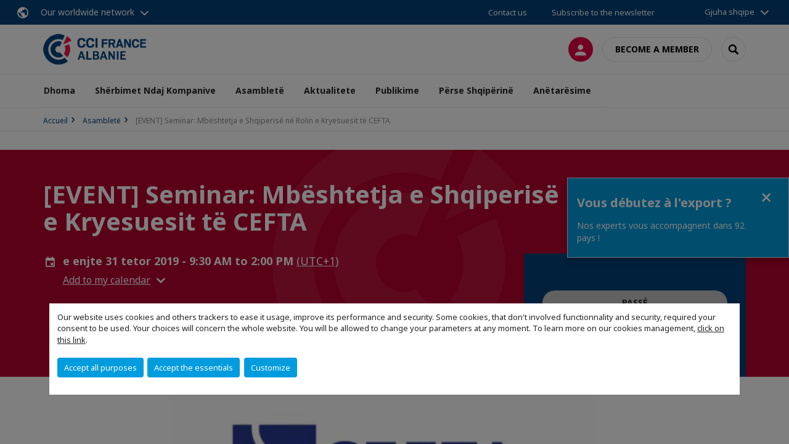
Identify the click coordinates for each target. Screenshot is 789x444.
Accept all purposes (100, 367)
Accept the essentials (193, 367)
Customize (270, 367)
